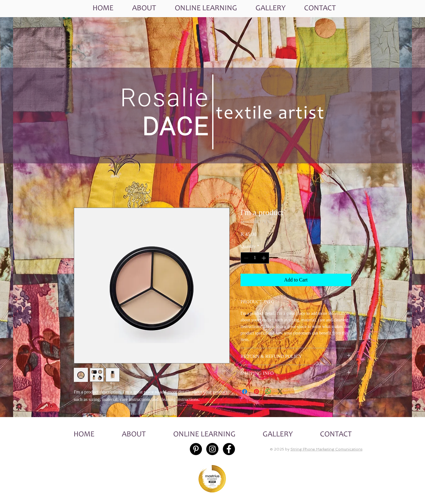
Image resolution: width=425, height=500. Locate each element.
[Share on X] (280, 391)
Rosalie (164, 98)
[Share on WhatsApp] (268, 391)
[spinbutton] (254, 257)
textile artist (270, 114)
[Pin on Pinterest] (256, 391)
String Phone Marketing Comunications (326, 449)
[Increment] (264, 257)
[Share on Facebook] (244, 391)
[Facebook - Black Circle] (229, 449)
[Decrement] (245, 257)
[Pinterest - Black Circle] (196, 449)
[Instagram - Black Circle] (212, 449)
